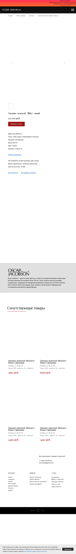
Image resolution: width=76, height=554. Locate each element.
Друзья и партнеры (57, 479)
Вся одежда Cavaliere (28, 173)
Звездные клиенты (57, 481)
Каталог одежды (20, 15)
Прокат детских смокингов (38, 481)
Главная (10, 15)
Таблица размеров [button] (14, 155)
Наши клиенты (56, 486)
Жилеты (11, 488)
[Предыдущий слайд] (11, 63)
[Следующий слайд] (64, 63)
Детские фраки (13, 486)
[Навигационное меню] (72, 10)
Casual (10, 481)
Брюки (10, 490)
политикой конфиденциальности (35, 551)
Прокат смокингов (35, 477)
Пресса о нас (56, 484)
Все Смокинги (13, 173)
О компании (55, 477)
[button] (16, 124)
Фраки (10, 477)
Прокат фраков (34, 479)
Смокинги (31, 15)
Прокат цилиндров (36, 484)
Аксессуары (12, 483)
